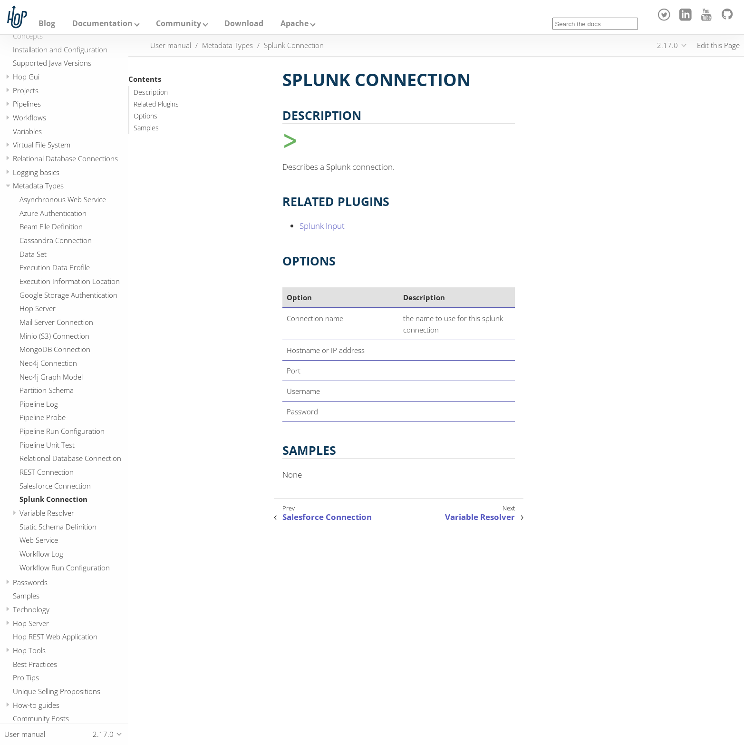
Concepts (28, 35)
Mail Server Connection (56, 322)
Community (178, 23)
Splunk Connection (53, 499)
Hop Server (37, 308)
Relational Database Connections (65, 158)
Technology (31, 609)
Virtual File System (41, 144)
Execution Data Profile (54, 267)
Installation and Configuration (60, 49)
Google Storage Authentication (68, 295)
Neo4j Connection (48, 363)
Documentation (102, 23)
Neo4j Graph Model (51, 377)
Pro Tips (26, 677)
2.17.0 (667, 45)
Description (151, 92)
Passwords (30, 582)
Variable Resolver (46, 513)
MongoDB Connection (54, 349)
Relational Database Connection (70, 458)
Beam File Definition (51, 226)
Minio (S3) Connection (54, 336)
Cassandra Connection (55, 240)
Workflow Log (41, 554)
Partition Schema (46, 390)
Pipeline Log (38, 404)
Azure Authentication (53, 213)
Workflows (29, 117)
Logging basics (36, 172)
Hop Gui (26, 76)
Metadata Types (38, 185)
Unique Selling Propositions (56, 691)
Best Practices (35, 664)
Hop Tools (29, 650)
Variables (27, 131)
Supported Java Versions (52, 63)
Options (145, 116)
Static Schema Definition (58, 526)
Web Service (38, 540)
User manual (170, 45)
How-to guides (36, 705)
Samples (26, 595)
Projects (26, 90)
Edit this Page (718, 45)
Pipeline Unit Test (47, 445)
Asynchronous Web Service (62, 199)
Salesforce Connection (55, 485)
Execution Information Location (69, 281)
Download (243, 23)
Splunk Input (322, 225)
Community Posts (41, 718)
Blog (47, 23)
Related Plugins (156, 104)
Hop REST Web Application (55, 636)
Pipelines (27, 103)
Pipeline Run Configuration (62, 431)
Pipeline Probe (42, 417)
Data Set (33, 254)
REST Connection (46, 472)
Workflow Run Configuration (64, 567)
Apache (294, 23)
